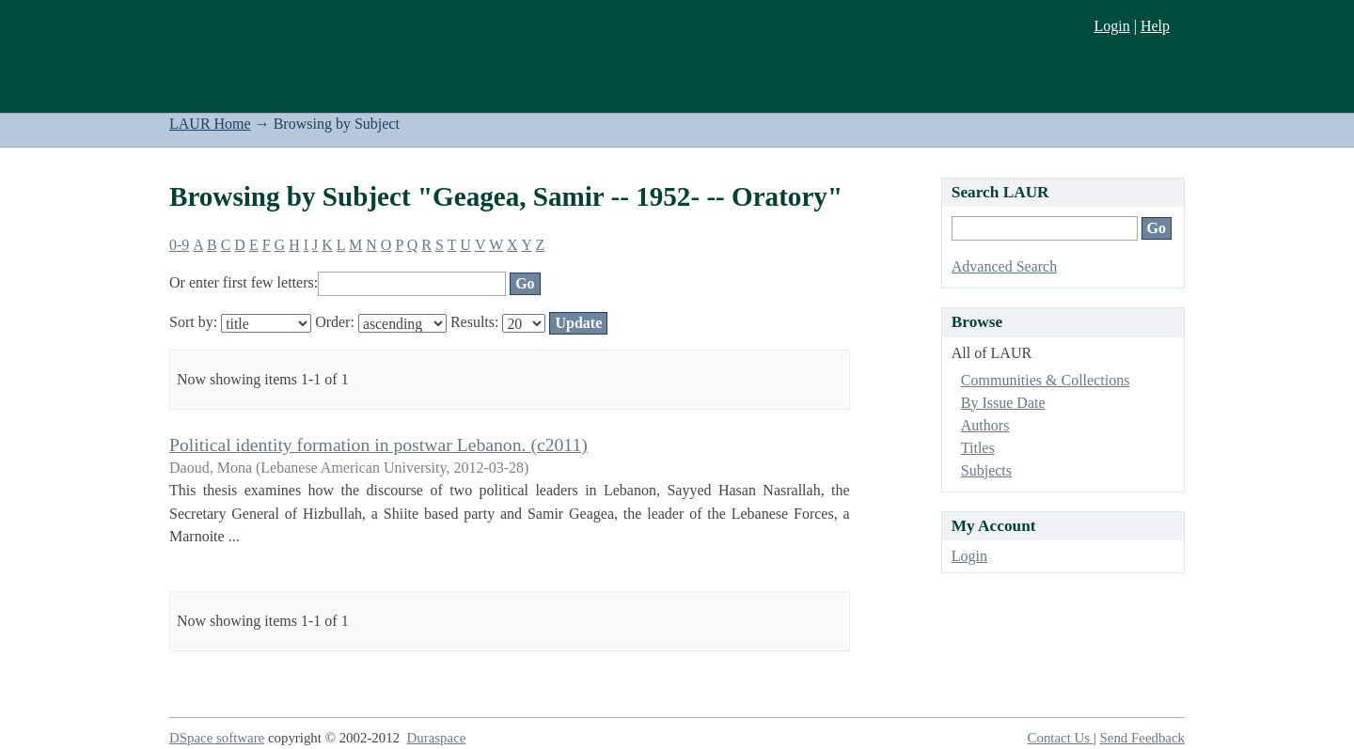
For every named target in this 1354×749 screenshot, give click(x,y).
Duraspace (436, 737)
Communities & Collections (1045, 380)
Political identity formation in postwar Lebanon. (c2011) (378, 444)
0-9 (179, 245)
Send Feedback (1142, 737)
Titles (978, 448)
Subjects (986, 470)
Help (1155, 26)
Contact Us (1061, 737)
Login (1111, 26)
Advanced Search (1004, 266)
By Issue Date (1003, 403)
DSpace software (216, 737)
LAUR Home (210, 124)
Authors (985, 425)
